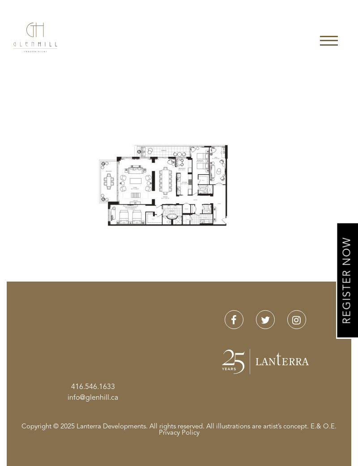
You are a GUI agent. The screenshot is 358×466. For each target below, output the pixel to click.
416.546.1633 (93, 387)
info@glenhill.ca (93, 398)
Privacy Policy (179, 433)
